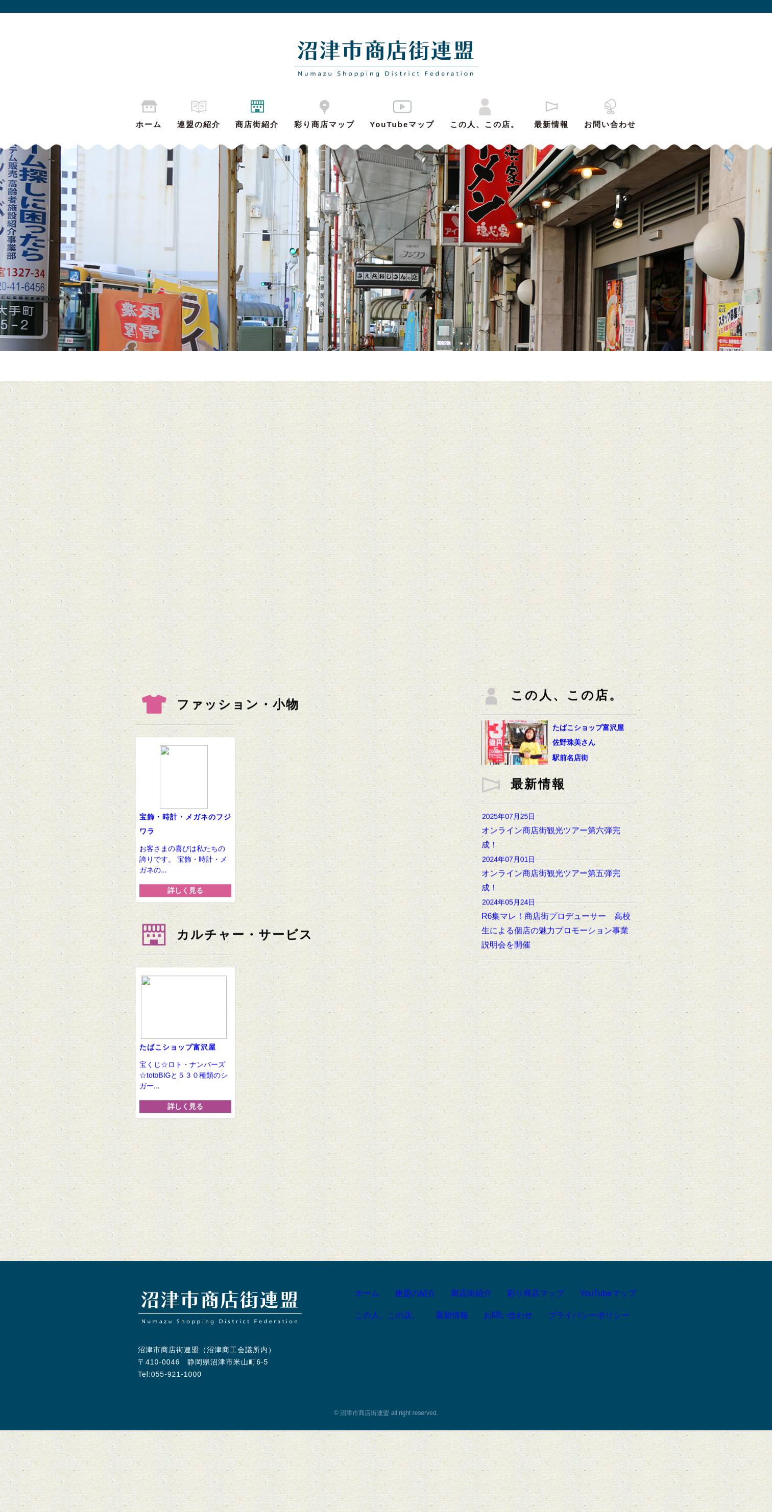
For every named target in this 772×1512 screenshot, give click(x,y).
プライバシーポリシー (580, 1397)
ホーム (149, 112)
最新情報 (551, 112)
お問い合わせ (610, 112)
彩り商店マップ (324, 112)
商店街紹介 (257, 112)
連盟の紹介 (199, 112)
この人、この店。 (484, 112)
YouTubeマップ (402, 112)
